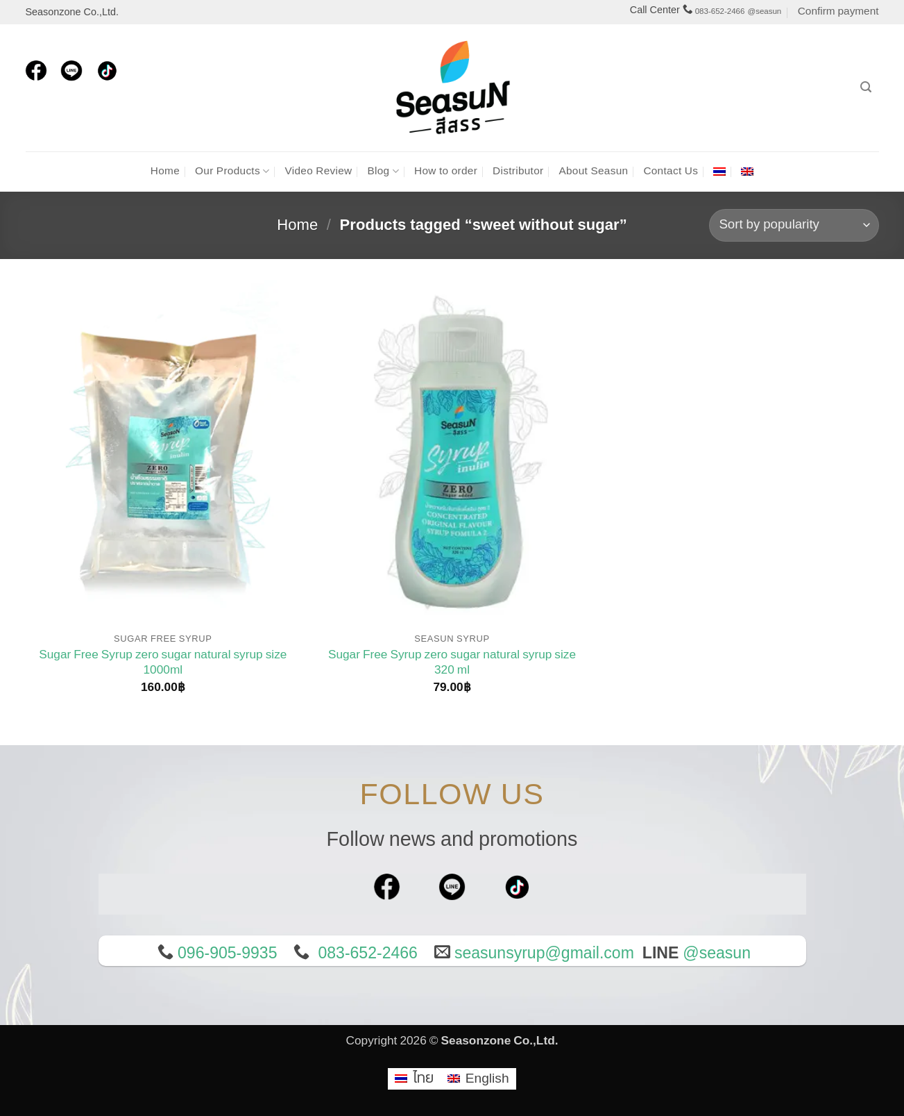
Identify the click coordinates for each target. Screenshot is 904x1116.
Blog (383, 171)
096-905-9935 (227, 953)
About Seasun (593, 171)
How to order (445, 171)
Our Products (232, 171)
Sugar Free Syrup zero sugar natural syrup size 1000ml (163, 662)
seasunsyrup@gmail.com (544, 953)
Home (165, 171)
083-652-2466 (720, 11)
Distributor (518, 171)
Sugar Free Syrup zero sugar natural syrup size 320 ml (452, 662)
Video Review (318, 171)
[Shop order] (794, 225)
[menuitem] (719, 171)
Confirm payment (838, 11)
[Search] (865, 87)
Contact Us (670, 171)
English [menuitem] (487, 1078)
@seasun (764, 11)
